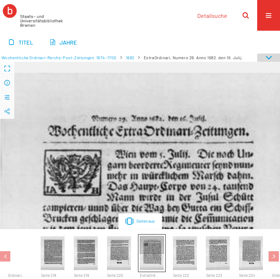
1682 (130, 57)
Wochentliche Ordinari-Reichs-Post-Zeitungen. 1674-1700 (59, 57)
